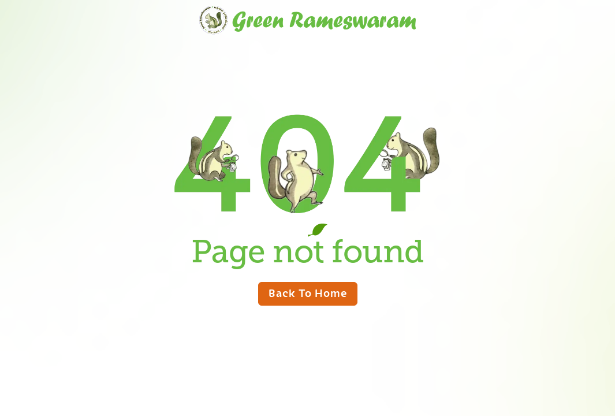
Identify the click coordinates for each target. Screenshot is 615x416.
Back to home (308, 292)
